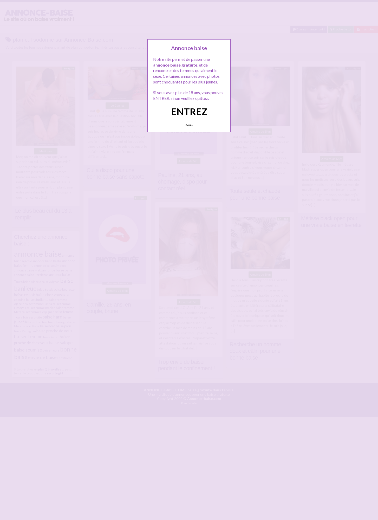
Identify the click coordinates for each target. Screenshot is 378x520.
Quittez (189, 125)
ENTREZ (189, 111)
